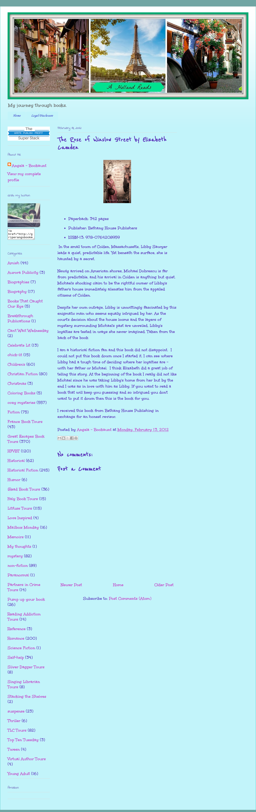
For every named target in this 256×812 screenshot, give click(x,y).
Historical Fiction (23, 472)
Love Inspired (20, 519)
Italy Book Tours (23, 500)
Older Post (164, 584)
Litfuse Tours (20, 510)
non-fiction (18, 567)
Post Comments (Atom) (130, 598)
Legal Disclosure (42, 116)
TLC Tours (17, 732)
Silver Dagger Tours (26, 669)
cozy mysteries (21, 404)
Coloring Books (21, 395)
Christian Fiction (23, 375)
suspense (16, 713)
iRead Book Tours (24, 491)
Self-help (16, 659)
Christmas (17, 385)
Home (17, 116)
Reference (17, 630)
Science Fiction (21, 649)
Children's (16, 366)
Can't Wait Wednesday (28, 332)
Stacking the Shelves (27, 698)
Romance (16, 640)
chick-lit (15, 356)
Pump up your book (26, 601)
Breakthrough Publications (20, 320)
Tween (14, 751)
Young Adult (19, 775)
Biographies (18, 284)
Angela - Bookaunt (29, 165)
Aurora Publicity (23, 274)
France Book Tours (25, 423)
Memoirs (16, 538)
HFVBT (14, 453)
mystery (15, 558)
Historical (16, 462)
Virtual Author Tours (27, 760)
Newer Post (71, 584)
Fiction (14, 414)
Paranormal (18, 577)
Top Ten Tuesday (23, 741)
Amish (13, 264)
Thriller (14, 722)
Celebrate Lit (19, 347)
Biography (17, 293)
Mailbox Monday (23, 529)
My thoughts (19, 548)
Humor (14, 481)
